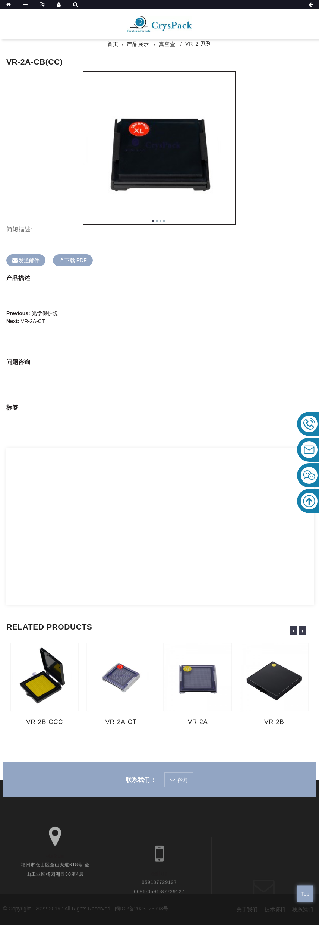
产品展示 (138, 44)
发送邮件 (29, 260)
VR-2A (198, 722)
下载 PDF (75, 260)
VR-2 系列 (198, 44)
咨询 (182, 780)
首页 (113, 44)
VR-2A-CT (33, 321)
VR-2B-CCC (45, 722)
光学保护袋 (45, 313)
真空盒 (167, 44)
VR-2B (274, 722)
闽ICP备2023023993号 (141, 909)
